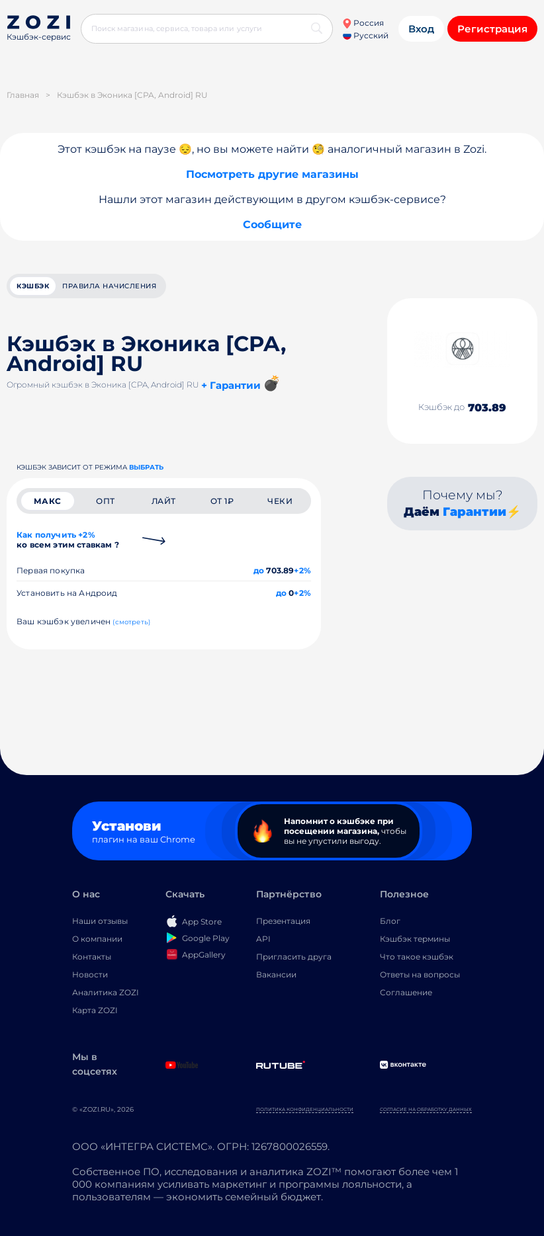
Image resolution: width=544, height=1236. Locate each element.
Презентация (283, 921)
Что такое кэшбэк (416, 957)
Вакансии (276, 974)
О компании (97, 939)
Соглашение (406, 992)
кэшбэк (33, 286)
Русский (365, 35)
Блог (390, 921)
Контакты (91, 957)
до (258, 570)
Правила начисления (109, 286)
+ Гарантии (231, 385)
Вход (421, 28)
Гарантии (474, 512)
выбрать (146, 467)
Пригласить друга (294, 957)
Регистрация (492, 28)
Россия (363, 23)
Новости (90, 974)
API (263, 939)
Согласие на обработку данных (426, 1109)
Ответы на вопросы (420, 974)
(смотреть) (131, 622)
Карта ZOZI (95, 1010)
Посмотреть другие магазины (272, 174)
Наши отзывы (100, 921)
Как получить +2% (68, 540)
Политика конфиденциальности (304, 1109)
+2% (302, 570)
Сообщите (272, 224)
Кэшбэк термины (415, 939)
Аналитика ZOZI (105, 992)
